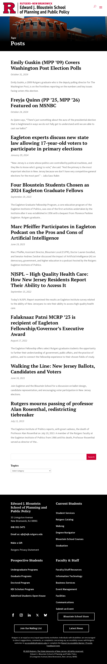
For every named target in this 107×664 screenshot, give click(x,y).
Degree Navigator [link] (65, 532)
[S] (49, 457)
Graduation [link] (62, 545)
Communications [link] (65, 602)
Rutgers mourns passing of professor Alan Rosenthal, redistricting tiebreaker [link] (52, 409)
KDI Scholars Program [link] (22, 589)
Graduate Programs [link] (21, 576)
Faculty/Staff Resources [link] (69, 569)
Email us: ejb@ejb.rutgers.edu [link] (26, 534)
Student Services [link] (65, 513)
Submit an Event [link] (65, 608)
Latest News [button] (76, 628)
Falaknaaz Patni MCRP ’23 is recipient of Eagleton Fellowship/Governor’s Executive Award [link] (47, 325)
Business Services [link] (65, 582)
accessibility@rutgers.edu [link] (36, 643)
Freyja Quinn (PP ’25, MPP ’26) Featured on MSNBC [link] (45, 103)
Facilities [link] (60, 595)
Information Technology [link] (69, 576)
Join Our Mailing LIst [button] (31, 628)
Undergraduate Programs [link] (24, 569)
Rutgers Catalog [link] (64, 519)
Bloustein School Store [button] (76, 616)
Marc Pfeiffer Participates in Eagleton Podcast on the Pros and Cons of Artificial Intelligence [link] (53, 232)
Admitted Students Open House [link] (28, 595)
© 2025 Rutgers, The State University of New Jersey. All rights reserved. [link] (53, 651)
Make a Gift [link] (16, 542)
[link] (36, 8)
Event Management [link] (66, 589)
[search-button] (95, 7)
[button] (101, 8)
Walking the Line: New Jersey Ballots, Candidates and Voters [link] (53, 369)
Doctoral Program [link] (20, 582)
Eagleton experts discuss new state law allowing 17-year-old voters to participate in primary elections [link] (50, 143)
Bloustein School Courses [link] (69, 539)
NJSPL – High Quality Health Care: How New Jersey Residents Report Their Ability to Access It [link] (49, 280)
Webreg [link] (60, 526)
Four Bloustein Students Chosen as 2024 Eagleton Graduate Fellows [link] (50, 188)
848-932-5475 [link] (18, 527)
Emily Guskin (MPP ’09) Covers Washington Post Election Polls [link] (46, 65)
